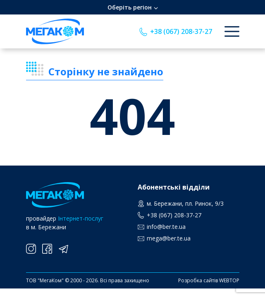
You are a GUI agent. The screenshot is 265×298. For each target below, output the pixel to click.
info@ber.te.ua (166, 227)
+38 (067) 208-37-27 (181, 31)
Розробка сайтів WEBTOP (208, 280)
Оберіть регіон (129, 7)
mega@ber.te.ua (169, 238)
